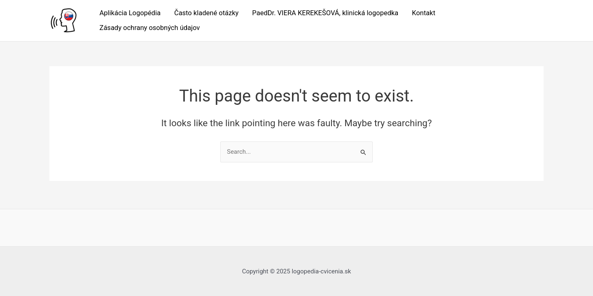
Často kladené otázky (206, 13)
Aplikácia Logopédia (130, 13)
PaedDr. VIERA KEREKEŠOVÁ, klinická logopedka (325, 13)
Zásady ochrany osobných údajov (150, 28)
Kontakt (423, 13)
